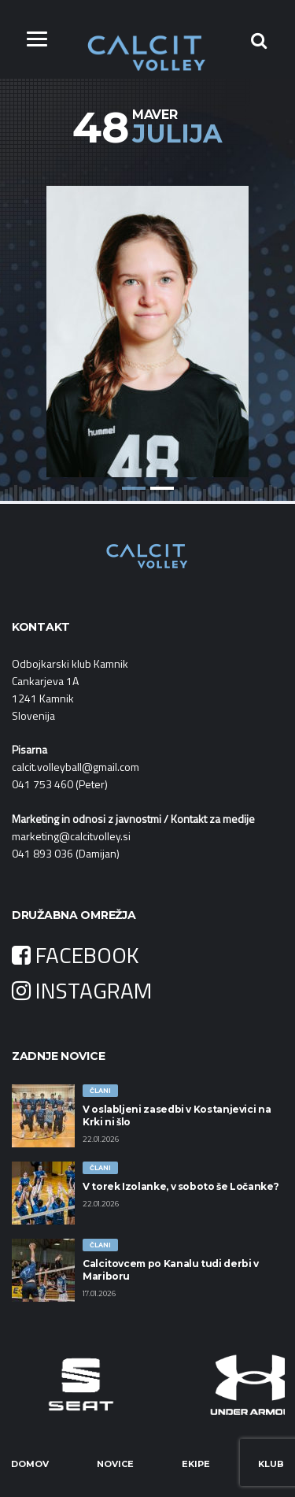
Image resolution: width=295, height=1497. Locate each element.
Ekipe (196, 1463)
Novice (115, 1463)
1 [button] (134, 488)
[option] (147, 319)
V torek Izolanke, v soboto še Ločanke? (180, 1186)
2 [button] (162, 488)
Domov (30, 1463)
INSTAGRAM (82, 990)
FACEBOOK (75, 955)
